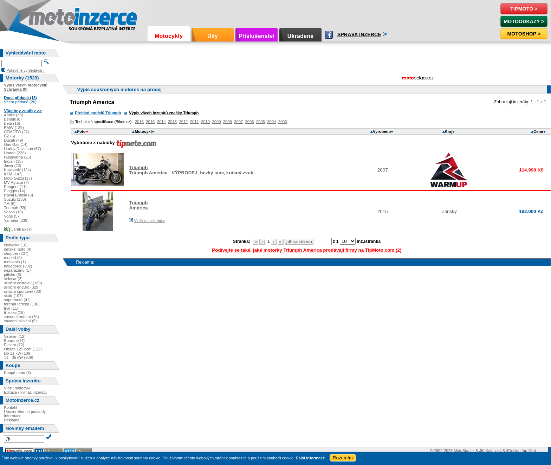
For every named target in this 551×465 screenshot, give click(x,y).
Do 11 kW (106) (17, 353)
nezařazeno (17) (18, 270)
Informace (12, 416)
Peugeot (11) (15, 187)
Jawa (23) (12, 165)
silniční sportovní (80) (22, 291)
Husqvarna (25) (17, 157)
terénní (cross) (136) (21, 304)
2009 (216, 122)
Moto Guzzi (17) (18, 178)
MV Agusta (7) (16, 182)
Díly (212, 36)
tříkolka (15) (14, 312)
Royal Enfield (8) (18, 195)
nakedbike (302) (18, 266)
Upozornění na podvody (25, 411)
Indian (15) (13, 161)
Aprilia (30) (13, 115)
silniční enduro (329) (21, 287)
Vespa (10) (13, 212)
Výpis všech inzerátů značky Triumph (164, 113)
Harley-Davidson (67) (22, 149)
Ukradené (300, 36)
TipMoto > (523, 9)
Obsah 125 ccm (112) (23, 349)
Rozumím (343, 457)
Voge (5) (11, 216)
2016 (139, 122)
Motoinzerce (43, 17)
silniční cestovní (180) (23, 283)
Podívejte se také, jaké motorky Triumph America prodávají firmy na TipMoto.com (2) (306, 250)
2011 (194, 122)
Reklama (11, 420)
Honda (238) (15, 153)
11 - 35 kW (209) (18, 357)
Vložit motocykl (17, 388)
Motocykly (169, 36)
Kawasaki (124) (17, 170)
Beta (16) (12, 123)
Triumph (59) (15, 208)
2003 (282, 122)
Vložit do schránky (149, 221)
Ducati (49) (13, 140)
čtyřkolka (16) (15, 245)
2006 (249, 122)
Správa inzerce (359, 34)
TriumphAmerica (138, 205)
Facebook (329, 35)
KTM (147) (13, 174)
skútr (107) (13, 295)
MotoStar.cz (464, 450)
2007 (238, 122)
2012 (183, 122)
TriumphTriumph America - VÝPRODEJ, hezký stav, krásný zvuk (191, 170)
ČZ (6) (9, 136)
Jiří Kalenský (490, 450)
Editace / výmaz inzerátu (25, 392)
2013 (172, 122)
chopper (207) (16, 253)
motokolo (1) (15, 262)
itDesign (513, 450)
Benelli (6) (12, 119)
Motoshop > (523, 34)
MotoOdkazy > (524, 21)
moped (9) (13, 258)
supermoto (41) (17, 300)
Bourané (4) (14, 340)
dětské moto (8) (17, 249)
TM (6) (9, 203)
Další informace (310, 458)
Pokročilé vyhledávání (25, 70)
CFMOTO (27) (16, 132)
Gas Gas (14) (15, 144)
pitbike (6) (12, 274)
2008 (227, 122)
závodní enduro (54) (21, 317)
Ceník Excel (21, 229)
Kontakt (10, 407)
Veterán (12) (15, 336)
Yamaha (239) (16, 220)
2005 (260, 122)
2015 (150, 122)
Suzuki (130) (15, 199)
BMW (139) (14, 127)
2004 (271, 122)
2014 (161, 122)
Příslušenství (256, 36)
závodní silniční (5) (20, 321)
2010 (205, 122)
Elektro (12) (14, 345)
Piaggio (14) (14, 191)
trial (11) (11, 308)
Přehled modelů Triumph (98, 113)
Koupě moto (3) (17, 372)
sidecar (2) (13, 279)
